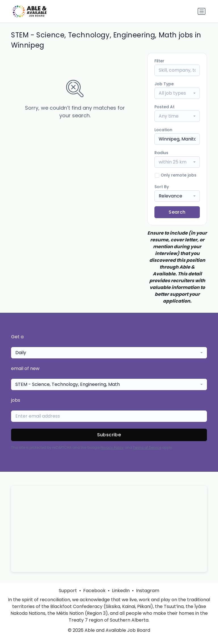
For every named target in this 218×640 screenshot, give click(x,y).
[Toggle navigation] (201, 11)
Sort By (161, 187)
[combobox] (177, 93)
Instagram (147, 590)
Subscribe (109, 434)
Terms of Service (147, 447)
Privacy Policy (112, 447)
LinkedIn (121, 590)
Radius (161, 153)
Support (68, 590)
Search (177, 212)
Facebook (94, 590)
